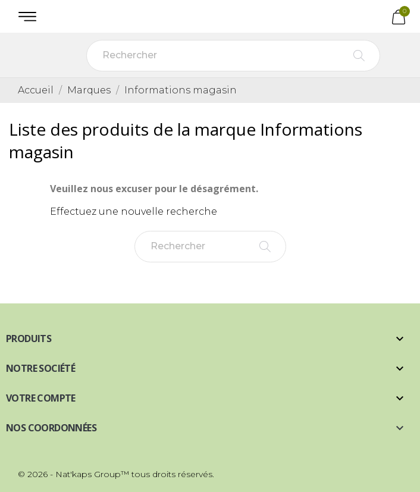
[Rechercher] (233, 55)
